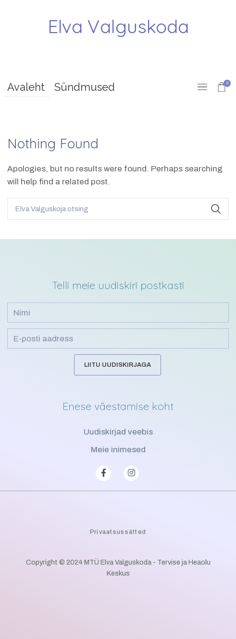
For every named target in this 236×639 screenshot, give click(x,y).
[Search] (118, 209)
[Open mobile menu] (202, 86)
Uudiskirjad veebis (118, 431)
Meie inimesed (118, 449)
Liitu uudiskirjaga (117, 365)
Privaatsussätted (118, 532)
